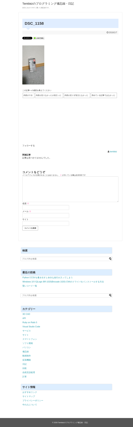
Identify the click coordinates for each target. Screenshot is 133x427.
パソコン (26, 347)
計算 (24, 376)
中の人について (29, 405)
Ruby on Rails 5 (29, 322)
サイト (25, 219)
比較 (24, 368)
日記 (24, 364)
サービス (26, 331)
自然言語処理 (28, 372)
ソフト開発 (27, 343)
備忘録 (25, 351)
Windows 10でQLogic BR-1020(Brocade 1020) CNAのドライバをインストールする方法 (63, 282)
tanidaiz (113, 151)
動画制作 (26, 356)
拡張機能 (26, 360)
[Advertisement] (70, 124)
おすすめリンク (29, 392)
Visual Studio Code (31, 326)
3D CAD (26, 314)
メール (26, 211)
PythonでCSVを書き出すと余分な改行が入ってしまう (47, 277)
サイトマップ (28, 396)
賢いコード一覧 (29, 286)
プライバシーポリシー (32, 400)
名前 (25, 203)
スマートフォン (29, 339)
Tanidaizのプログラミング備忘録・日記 (48, 3)
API (24, 318)
